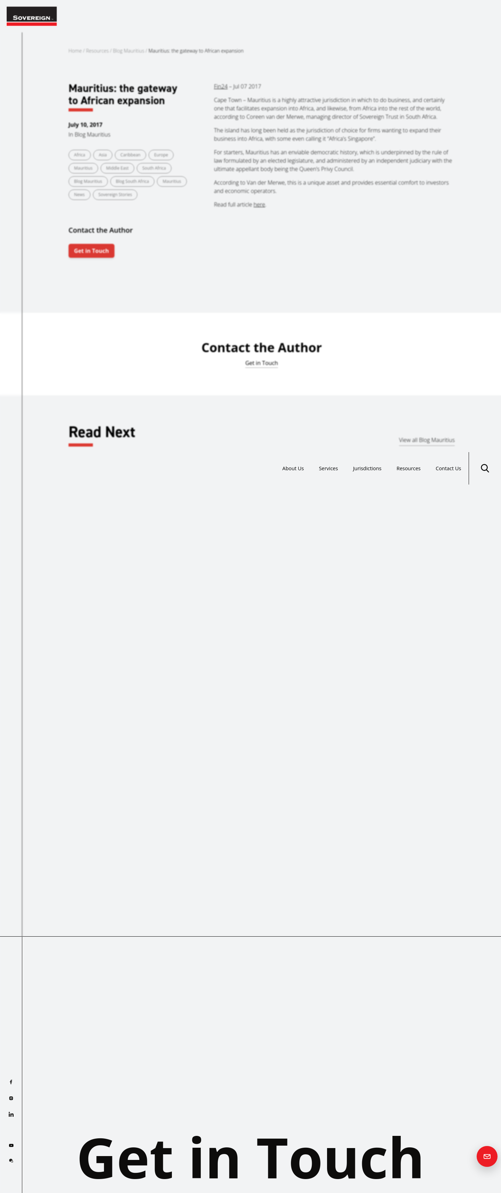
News (79, 194)
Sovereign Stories (115, 194)
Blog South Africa (132, 181)
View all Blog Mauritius (427, 440)
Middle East (117, 168)
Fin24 (221, 86)
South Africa (154, 168)
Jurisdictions (356, 16)
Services (313, 16)
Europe (161, 155)
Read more (45, 660)
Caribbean (130, 155)
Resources (402, 16)
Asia (103, 155)
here (259, 204)
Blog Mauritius (128, 50)
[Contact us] (487, 1156)
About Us (274, 16)
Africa (79, 155)
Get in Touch (91, 251)
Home (75, 50)
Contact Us (446, 16)
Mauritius (83, 168)
